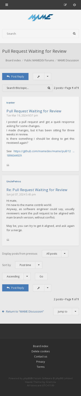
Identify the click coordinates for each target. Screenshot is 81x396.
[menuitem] (74, 4)
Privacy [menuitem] (40, 362)
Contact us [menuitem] (40, 356)
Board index (40, 346)
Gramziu (51, 382)
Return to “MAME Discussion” (25, 311)
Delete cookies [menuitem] (41, 351)
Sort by (22, 265)
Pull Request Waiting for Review (34, 51)
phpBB (27, 378)
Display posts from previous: (35, 253)
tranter (10, 102)
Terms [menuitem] (40, 367)
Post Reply (15, 76)
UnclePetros (13, 181)
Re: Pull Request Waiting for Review (36, 189)
